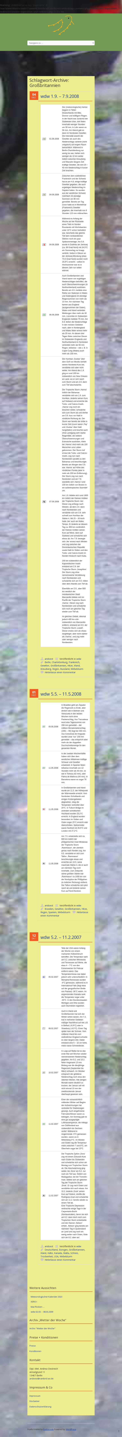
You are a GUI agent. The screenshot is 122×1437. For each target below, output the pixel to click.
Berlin (48, 662)
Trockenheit (47, 1256)
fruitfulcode (48, 1429)
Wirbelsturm (77, 668)
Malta (66, 1253)
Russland (64, 668)
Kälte (50, 1253)
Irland (77, 665)
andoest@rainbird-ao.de (41, 1378)
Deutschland (51, 1249)
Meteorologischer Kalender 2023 (46, 1296)
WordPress (71, 1429)
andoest (49, 658)
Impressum (34, 1395)
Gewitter (45, 665)
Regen (55, 668)
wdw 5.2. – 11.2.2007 (61, 937)
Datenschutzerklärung (40, 1406)
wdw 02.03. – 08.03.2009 (42, 1311)
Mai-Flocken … (38, 1306)
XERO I (34, 1301)
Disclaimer (34, 1401)
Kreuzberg (46, 668)
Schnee (74, 1253)
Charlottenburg (59, 662)
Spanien (52, 912)
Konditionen (35, 1351)
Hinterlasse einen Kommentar (60, 672)
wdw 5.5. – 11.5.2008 (61, 694)
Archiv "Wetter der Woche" (42, 1328)
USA (56, 1256)
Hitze (70, 665)
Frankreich (74, 662)
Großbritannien (58, 665)
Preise (32, 1345)
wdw (78, 658)
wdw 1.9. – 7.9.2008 (60, 96)
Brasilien (49, 908)
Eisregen (63, 1249)
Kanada (58, 1253)
